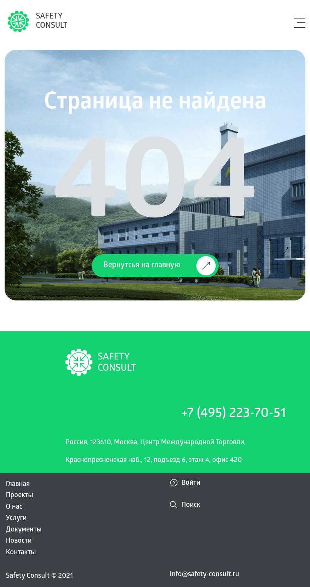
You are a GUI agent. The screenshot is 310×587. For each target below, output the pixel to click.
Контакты (21, 553)
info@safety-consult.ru (204, 575)
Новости (19, 541)
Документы (24, 530)
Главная (18, 485)
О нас (14, 507)
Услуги (16, 518)
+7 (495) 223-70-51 (233, 414)
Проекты (19, 496)
